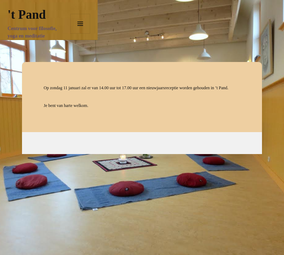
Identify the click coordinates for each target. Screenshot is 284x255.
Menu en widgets (80, 33)
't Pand (26, 15)
